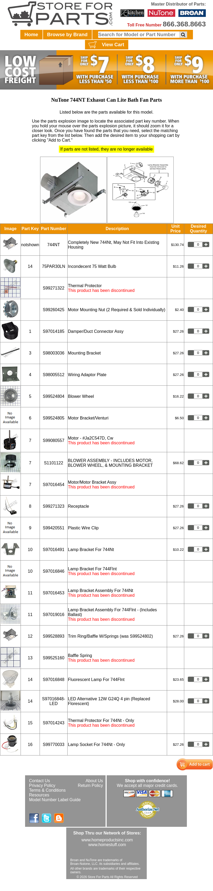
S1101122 (53, 463)
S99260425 (53, 309)
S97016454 (53, 484)
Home (31, 34)
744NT (53, 244)
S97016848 (53, 679)
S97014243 (53, 723)
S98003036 (53, 353)
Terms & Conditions (47, 790)
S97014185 (53, 331)
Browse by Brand (67, 34)
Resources (39, 795)
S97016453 (53, 593)
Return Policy (90, 785)
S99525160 (53, 658)
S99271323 (53, 506)
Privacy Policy (42, 785)
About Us (94, 780)
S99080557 (53, 440)
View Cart (105, 45)
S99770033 (53, 744)
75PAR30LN (53, 266)
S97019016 (53, 614)
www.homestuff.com (107, 844)
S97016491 (53, 549)
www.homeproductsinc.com (107, 840)
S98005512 (53, 374)
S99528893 (53, 636)
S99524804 (53, 396)
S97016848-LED (53, 701)
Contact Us (39, 780)
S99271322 (53, 288)
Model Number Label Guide (55, 799)
